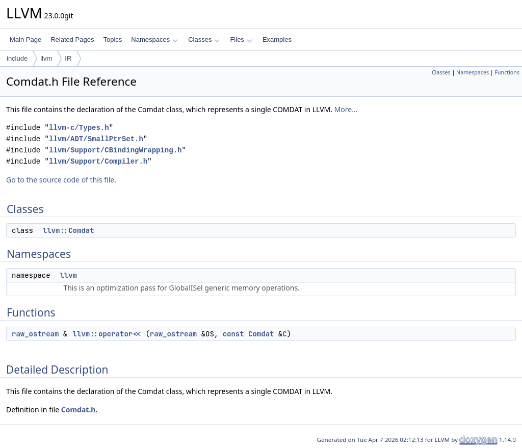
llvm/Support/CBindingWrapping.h (115, 150)
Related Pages (72, 39)
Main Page (25, 39)
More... (346, 109)
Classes (204, 39)
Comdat (261, 333)
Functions (506, 72)
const (233, 333)
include (17, 58)
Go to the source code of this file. (61, 180)
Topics (112, 39)
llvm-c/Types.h (79, 128)
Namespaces (154, 39)
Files (241, 39)
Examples (277, 39)
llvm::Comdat (68, 230)
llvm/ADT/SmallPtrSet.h (96, 139)
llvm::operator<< (107, 333)
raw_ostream (35, 333)
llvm (46, 58)
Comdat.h (78, 409)
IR (68, 58)
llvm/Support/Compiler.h (98, 161)
